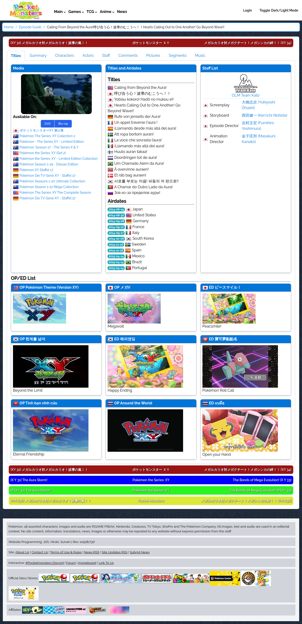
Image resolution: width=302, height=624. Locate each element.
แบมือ (219, 403)
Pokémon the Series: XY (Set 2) (43, 153)
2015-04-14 (116, 256)
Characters (64, 55)
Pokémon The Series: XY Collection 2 (47, 136)
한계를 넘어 (35, 339)
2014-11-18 (116, 250)
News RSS (91, 552)
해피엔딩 (127, 339)
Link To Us (106, 563)
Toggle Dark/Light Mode (279, 10)
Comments (128, 55)
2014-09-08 (116, 221)
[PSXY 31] (31, 490)
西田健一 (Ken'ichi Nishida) (264, 115)
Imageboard (87, 563)
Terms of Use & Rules (66, 552)
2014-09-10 (116, 227)
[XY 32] (49, 43)
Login (247, 10)
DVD (47, 123)
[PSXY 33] (260, 490)
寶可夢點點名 (226, 339)
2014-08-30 (116, 215)
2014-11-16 (116, 244)
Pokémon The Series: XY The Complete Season (55, 192)
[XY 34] (247, 43)
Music (200, 55)
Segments (177, 55)
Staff (106, 55)
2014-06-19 (116, 209)
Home (9, 27)
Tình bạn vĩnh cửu (41, 403)
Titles (16, 55)
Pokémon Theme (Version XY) (51, 287)
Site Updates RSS (114, 552)
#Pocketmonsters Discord (44, 563)
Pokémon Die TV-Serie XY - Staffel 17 (48, 175)
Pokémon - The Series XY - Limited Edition (52, 141)
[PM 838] (246, 501)
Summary (38, 55)
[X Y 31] (29, 480)
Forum (71, 563)
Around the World (136, 403)
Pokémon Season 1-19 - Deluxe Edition (49, 164)
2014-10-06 (116, 238)
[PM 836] (51, 501)
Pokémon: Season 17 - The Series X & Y (49, 147)
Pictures (153, 55)
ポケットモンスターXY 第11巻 (42, 130)
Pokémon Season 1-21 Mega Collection (49, 187)
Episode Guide (30, 27)
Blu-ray (63, 123)
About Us (22, 552)
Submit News (140, 552)
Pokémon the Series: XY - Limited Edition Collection (59, 158)
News (122, 11)
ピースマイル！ (228, 287)
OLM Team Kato (246, 95)
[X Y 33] (262, 480)
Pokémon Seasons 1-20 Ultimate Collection (52, 181)
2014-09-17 (116, 233)
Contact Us (40, 552)
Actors (87, 55)
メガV (125, 287)
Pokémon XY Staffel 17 (36, 170)
